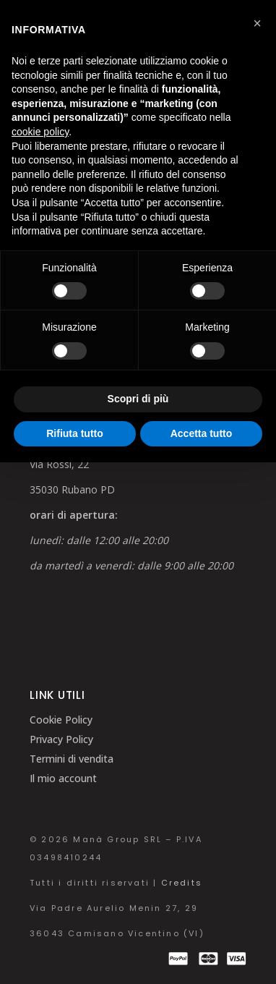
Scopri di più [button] (138, 398)
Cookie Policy (61, 719)
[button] (257, 23)
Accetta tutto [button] (202, 433)
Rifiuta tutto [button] (74, 433)
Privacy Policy (61, 739)
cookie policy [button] (40, 131)
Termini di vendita (71, 758)
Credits (181, 882)
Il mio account (63, 778)
